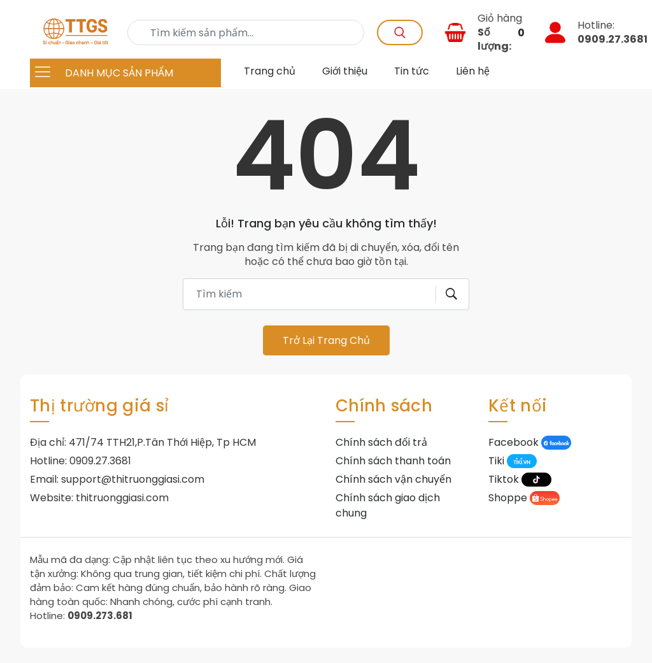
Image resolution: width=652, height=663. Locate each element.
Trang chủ (269, 71)
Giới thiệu (344, 71)
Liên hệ (473, 71)
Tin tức (411, 71)
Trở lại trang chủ (326, 340)
